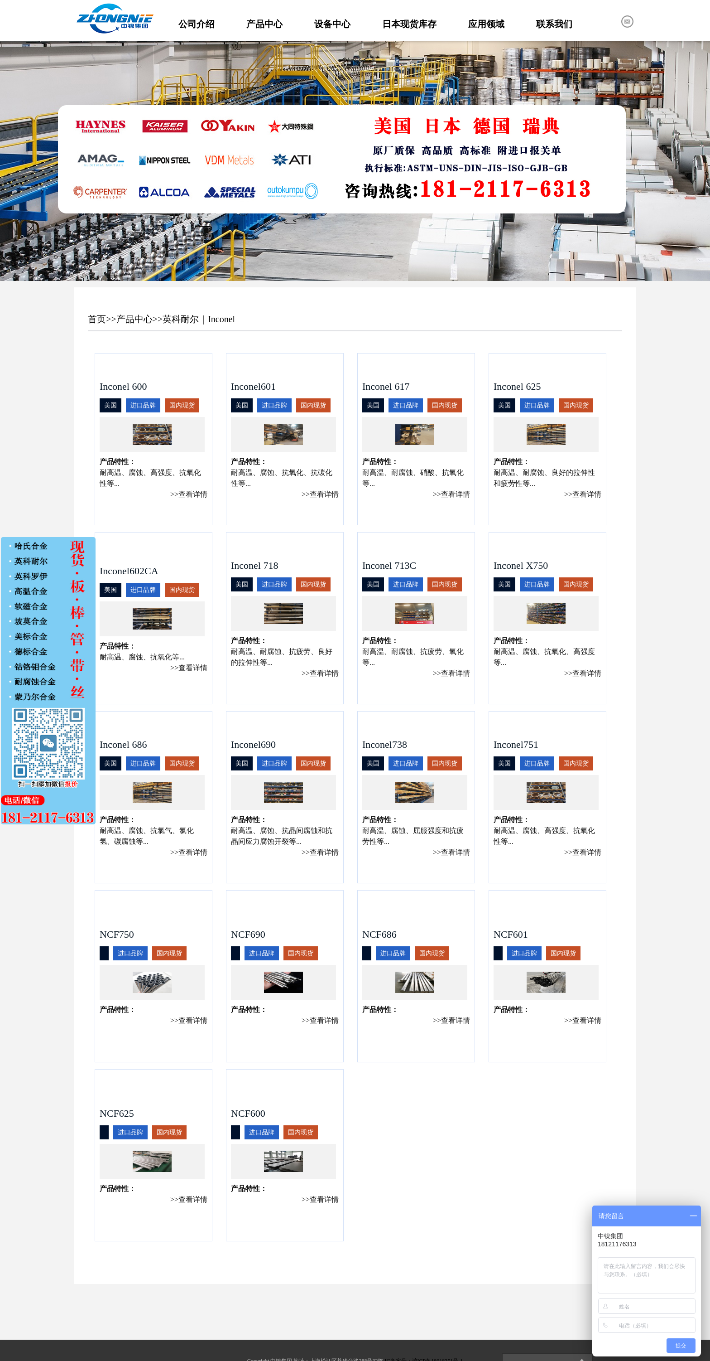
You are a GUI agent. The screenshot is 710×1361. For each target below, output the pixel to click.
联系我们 (554, 24)
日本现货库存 (409, 24)
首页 (97, 319)
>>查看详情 (188, 494)
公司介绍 (196, 24)
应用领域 (486, 24)
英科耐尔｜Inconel (199, 319)
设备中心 (332, 24)
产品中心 (264, 24)
